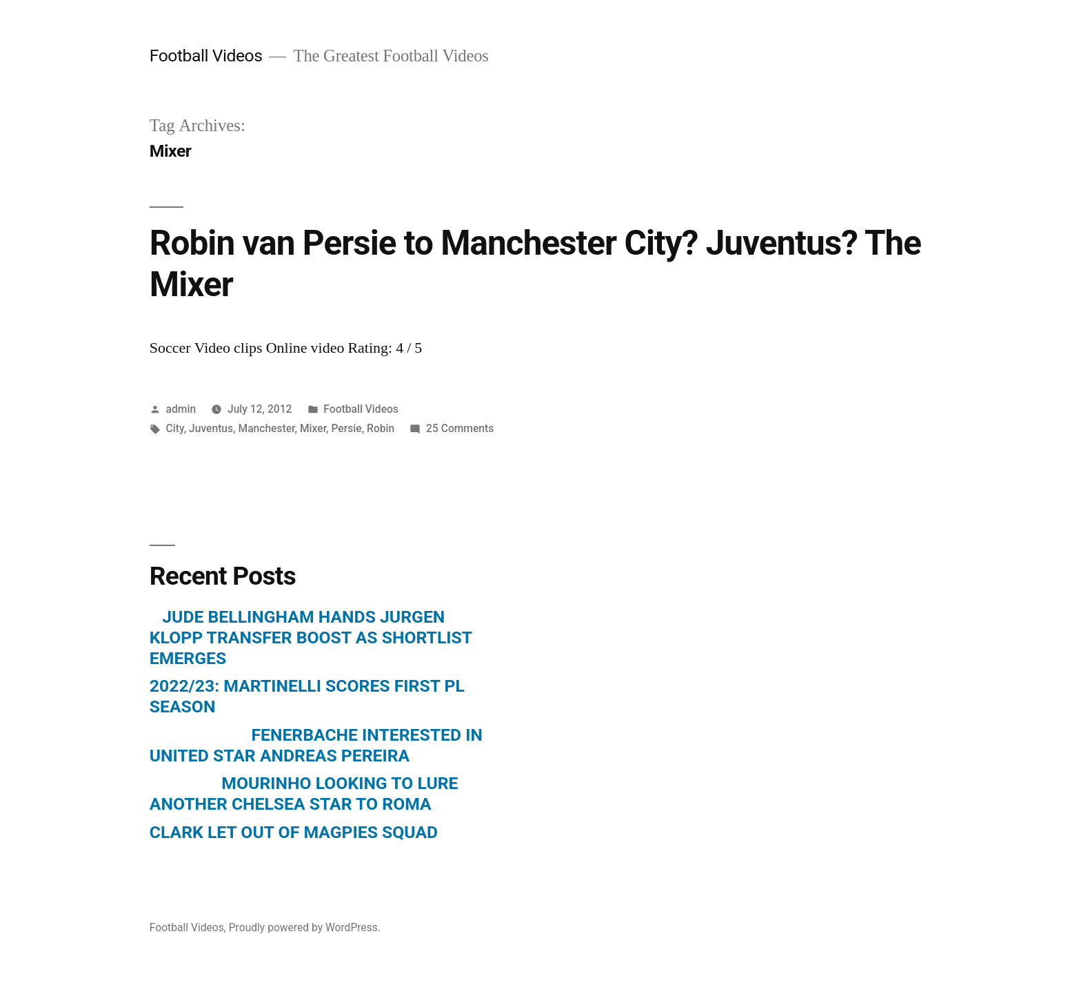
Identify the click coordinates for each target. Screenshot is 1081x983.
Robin (380, 428)
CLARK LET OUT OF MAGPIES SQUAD (294, 832)
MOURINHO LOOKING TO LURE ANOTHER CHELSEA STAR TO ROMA (304, 793)
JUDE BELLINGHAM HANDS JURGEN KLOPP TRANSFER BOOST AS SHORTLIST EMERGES (311, 637)
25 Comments (460, 428)
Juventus (211, 428)
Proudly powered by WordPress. (305, 927)
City (175, 428)
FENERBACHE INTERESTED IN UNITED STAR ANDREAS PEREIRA (316, 745)
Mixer (313, 428)
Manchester (266, 428)
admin (181, 409)
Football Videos (206, 56)
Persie (347, 428)
